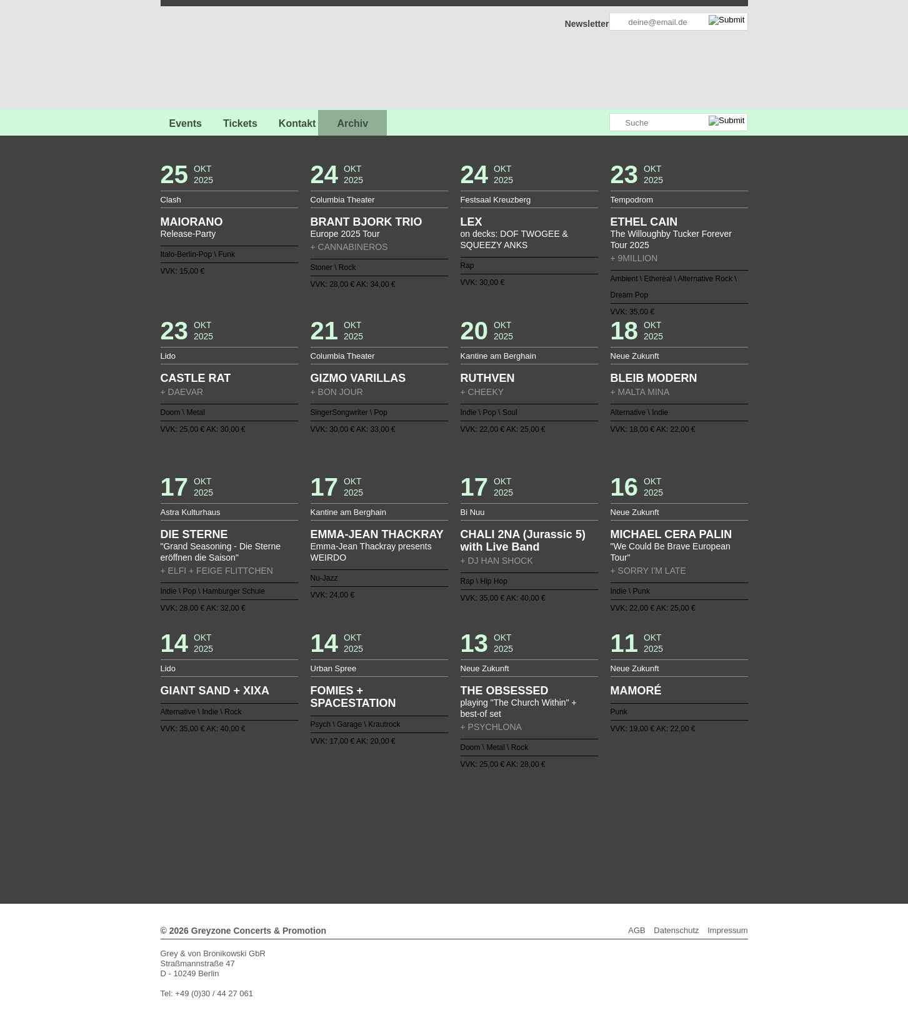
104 (538, 830)
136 (553, 840)
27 (528, 810)
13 (389, 810)
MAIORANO (192, 222)
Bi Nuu (473, 512)
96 (458, 830)
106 (558, 830)
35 (608, 810)
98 (478, 830)
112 (618, 830)
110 (598, 830)
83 (330, 830)
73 (608, 820)
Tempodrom (632, 199)
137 (563, 840)
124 (434, 840)
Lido (168, 356)
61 (488, 820)
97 (468, 830)
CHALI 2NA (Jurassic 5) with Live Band (523, 540)
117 (364, 840)
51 (389, 820)
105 (548, 830)
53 (409, 820)
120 (394, 840)
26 (518, 810)
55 (429, 820)
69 (568, 820)
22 (478, 810)
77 (270, 830)
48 (360, 820)
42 (300, 820)
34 (598, 810)
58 (458, 820)
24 (498, 810)
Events (185, 123)
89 (389, 830)
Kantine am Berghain (498, 356)
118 (374, 840)
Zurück (454, 793)
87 (369, 830)
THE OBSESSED (505, 690)
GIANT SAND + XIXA (215, 690)
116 (355, 840)
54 (419, 820)
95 (449, 830)
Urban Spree (334, 668)
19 (449, 810)
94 (439, 830)
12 (379, 810)
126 (454, 840)
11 (369, 810)
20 (458, 810)
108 (578, 830)
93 (429, 830)
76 (637, 820)
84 (340, 830)
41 (290, 820)
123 (424, 840)
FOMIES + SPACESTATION (353, 696)
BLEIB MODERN (654, 378)
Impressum (727, 930)
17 (429, 810)
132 (513, 840)
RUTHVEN (488, 378)
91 (409, 830)
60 (478, 820)
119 (384, 840)
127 (463, 840)
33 (588, 810)
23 (488, 810)
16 (419, 810)
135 (543, 840)
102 (518, 830)
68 (558, 820)
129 (483, 840)
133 (523, 840)
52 (399, 820)
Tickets (240, 123)
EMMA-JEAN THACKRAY (377, 534)
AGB (636, 930)
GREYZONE (224, 59)
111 (608, 830)
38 (637, 810)
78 (280, 830)
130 (493, 840)
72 (598, 820)
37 (628, 810)
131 (503, 840)
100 (498, 830)
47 (350, 820)
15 (409, 810)
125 (444, 840)
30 (558, 810)
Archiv (352, 123)
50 (379, 820)
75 (628, 820)
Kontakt (297, 123)
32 (578, 810)
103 (528, 830)
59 (468, 820)
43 (310, 820)
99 (488, 830)
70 (578, 820)
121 (404, 840)
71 (588, 820)
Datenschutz (676, 930)
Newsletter (587, 24)
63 (508, 820)
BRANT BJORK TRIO (366, 222)
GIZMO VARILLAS (358, 378)
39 (270, 820)
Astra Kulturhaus (191, 512)
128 (473, 840)
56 (439, 820)
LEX (471, 222)
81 (310, 830)
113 (628, 830)
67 (548, 820)
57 (449, 820)
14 (399, 810)
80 (300, 830)
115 (345, 840)
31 (568, 810)
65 (528, 820)
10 (360, 810)
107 (568, 830)
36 (618, 810)
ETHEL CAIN (644, 222)
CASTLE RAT (196, 378)
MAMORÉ (636, 690)
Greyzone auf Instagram (599, 123)
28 (538, 810)
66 (538, 820)
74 (618, 820)
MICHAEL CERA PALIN (671, 534)
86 (360, 830)
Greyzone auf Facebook (565, 123)
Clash (171, 199)
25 (508, 810)
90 (399, 830)
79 (290, 830)
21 (468, 810)
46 (340, 820)
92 (419, 830)
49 (369, 820)
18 (439, 810)
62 (498, 820)
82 (320, 830)
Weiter (454, 849)
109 (588, 830)
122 (414, 840)
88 (379, 830)
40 (280, 820)
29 (548, 810)
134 (533, 840)
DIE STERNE (194, 534)
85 (350, 830)
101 (508, 830)
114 (637, 830)
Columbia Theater (343, 199)
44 (320, 820)
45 (330, 820)
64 (518, 820)
